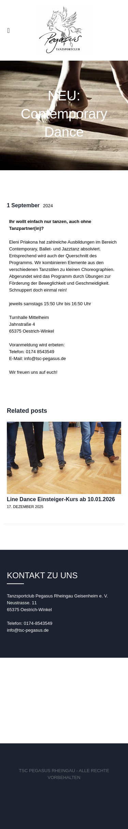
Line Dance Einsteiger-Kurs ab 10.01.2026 (61, 499)
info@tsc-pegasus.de (27, 630)
